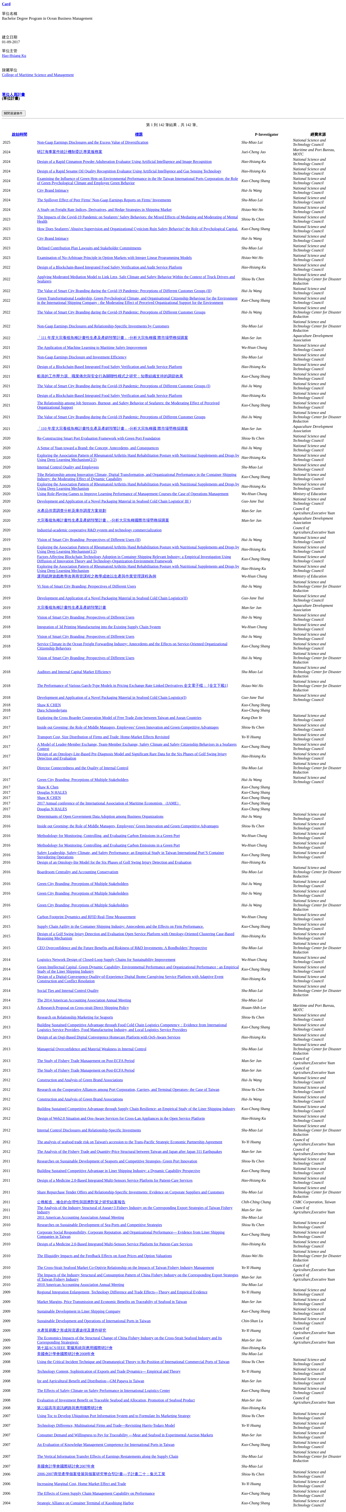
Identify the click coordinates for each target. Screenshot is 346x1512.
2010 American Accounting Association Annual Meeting (80, 1285)
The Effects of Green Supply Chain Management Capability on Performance (96, 1493)
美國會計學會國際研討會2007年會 (66, 1466)
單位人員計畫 (13, 94)
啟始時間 (19, 134)
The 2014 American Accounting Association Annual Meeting (84, 1000)
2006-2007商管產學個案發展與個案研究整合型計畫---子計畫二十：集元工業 (101, 1474)
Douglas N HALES (52, 792)
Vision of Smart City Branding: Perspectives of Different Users (85, 617)
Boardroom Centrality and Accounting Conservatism (77, 872)
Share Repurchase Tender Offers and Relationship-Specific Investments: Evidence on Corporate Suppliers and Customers (130, 1192)
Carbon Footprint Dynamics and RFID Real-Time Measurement (86, 917)
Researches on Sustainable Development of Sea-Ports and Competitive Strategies (99, 1225)
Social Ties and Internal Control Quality (68, 991)
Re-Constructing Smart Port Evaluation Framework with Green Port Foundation (98, 438)
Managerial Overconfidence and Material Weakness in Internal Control (91, 1049)
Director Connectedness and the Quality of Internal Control (82, 768)
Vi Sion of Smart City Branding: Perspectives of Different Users (86, 586)
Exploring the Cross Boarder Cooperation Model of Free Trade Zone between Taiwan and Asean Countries (119, 718)
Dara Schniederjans (52, 710)
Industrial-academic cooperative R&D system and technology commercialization (99, 530)
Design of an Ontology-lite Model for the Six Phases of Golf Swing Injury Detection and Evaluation (114, 862)
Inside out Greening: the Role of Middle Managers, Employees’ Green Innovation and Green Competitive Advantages (128, 727)
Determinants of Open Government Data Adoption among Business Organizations (100, 816)
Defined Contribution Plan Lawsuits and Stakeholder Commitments (89, 248)
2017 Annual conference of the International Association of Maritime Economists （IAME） (109, 803)
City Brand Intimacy (53, 190)
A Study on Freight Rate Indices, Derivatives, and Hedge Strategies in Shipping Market (104, 210)
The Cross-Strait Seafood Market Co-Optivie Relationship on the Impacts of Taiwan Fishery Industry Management (125, 1268)
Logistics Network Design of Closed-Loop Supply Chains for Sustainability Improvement (106, 960)
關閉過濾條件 (14, 113)
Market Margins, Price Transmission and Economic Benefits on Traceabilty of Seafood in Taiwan (112, 1302)
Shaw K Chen (47, 787)
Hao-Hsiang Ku (14, 56)
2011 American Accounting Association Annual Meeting (80, 1217)
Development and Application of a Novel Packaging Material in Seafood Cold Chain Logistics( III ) (114, 501)
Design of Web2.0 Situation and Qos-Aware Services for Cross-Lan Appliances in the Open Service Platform (121, 1118)
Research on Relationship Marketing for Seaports (75, 1017)
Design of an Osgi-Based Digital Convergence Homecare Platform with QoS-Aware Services (108, 1037)
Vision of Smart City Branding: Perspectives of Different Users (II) (88, 540)
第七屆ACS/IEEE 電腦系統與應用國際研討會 (74, 1348)
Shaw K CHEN (49, 705)
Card (6, 4)
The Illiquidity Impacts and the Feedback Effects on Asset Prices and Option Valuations (104, 1256)
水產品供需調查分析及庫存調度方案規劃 (71, 511)
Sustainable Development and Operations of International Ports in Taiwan (93, 1321)
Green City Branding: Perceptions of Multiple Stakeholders (82, 780)
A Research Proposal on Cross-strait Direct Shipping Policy (83, 1008)
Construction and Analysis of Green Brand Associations (80, 1080)
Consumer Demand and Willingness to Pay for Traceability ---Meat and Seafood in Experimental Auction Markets (125, 1435)
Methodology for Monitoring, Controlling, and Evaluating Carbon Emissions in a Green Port (108, 836)
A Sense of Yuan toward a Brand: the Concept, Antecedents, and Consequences (98, 448)
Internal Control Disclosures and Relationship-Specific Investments (89, 1130)
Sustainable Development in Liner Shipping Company (78, 1311)
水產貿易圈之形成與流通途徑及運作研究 (71, 1330)
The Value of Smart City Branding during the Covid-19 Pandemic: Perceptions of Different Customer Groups (121, 312)
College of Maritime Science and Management (38, 75)
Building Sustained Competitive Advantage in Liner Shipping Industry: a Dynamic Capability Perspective (118, 1171)
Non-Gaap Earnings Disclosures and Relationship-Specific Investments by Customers (103, 326)
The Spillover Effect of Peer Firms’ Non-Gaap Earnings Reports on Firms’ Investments (104, 200)
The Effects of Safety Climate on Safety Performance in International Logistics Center (103, 1391)
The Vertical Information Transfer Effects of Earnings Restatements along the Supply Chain (107, 1456)
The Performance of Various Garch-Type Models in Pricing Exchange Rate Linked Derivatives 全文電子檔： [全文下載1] (132, 685)
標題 (139, 134)
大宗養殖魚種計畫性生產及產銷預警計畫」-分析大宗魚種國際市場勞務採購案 (103, 520)
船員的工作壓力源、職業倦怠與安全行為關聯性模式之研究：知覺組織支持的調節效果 (110, 376)
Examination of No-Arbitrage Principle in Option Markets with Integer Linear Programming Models (114, 258)
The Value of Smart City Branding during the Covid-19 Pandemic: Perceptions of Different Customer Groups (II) (124, 291)
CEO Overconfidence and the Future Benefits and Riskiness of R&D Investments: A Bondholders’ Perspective (122, 948)
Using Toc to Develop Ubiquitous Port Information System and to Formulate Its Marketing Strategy (114, 1416)
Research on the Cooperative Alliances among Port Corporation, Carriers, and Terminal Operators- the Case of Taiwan (128, 1090)
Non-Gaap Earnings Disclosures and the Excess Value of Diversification (92, 142)
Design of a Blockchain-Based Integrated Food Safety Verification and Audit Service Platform (109, 267)
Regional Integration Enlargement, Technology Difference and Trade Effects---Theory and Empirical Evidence (122, 1292)
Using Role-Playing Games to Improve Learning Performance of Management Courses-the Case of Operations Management (133, 494)
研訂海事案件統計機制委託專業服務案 (69, 152)
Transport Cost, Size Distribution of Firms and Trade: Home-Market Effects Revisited (103, 737)
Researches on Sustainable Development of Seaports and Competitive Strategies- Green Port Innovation (117, 1161)
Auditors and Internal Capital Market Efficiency (74, 672)
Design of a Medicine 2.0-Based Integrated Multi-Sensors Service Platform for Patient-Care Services (114, 1180)
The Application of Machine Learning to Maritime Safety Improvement (92, 347)
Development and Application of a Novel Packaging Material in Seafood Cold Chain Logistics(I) (111, 697)
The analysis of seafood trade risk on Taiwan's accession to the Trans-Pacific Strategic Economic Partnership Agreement (129, 1142)
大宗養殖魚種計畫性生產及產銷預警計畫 (71, 607)
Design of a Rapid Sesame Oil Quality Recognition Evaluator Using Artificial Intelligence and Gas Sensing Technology (129, 171)
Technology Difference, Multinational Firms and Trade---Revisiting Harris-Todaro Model (106, 1425)
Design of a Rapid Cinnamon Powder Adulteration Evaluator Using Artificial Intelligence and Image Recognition (124, 162)
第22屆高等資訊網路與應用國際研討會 (69, 1408)
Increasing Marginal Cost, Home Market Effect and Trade (81, 1484)
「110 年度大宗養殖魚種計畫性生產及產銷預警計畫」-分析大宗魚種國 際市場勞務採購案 (112, 428)
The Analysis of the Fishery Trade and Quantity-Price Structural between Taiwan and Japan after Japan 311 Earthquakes (129, 1151)
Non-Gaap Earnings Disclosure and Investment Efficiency (81, 357)
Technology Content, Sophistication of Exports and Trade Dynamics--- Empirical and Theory (108, 1371)
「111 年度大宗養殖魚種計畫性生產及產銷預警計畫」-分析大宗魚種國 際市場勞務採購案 (112, 338)
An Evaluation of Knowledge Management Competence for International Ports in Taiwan (105, 1445)
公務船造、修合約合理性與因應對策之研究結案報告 (81, 1202)
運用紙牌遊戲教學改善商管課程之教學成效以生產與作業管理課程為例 (96, 576)
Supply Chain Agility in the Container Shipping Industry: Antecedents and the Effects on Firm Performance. (120, 926)
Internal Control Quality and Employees (68, 467)
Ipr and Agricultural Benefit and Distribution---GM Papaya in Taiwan (90, 1381)
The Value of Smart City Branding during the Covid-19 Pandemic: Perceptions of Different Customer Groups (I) (123, 386)
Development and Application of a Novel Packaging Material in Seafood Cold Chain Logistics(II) (112, 598)
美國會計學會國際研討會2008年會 (66, 1354)
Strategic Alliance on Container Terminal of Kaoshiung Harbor (85, 1503)
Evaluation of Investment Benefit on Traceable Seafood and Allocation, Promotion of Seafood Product (116, 1400)
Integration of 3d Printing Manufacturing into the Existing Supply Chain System (99, 627)
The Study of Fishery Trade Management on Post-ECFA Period (85, 1061)
